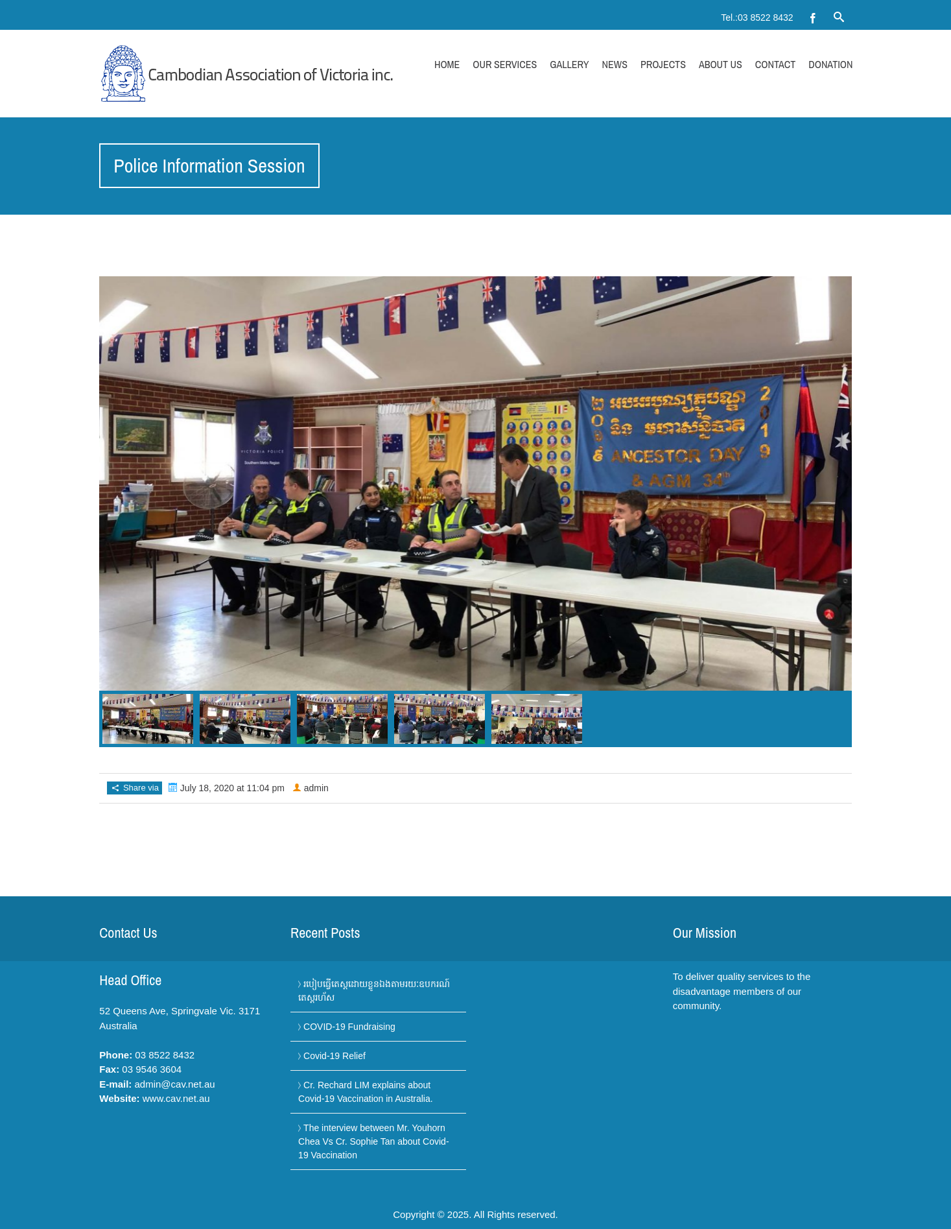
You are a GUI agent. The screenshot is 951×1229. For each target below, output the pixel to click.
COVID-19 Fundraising (349, 1026)
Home (447, 64)
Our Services (505, 64)
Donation (830, 64)
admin (316, 788)
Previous (115, 487)
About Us (720, 64)
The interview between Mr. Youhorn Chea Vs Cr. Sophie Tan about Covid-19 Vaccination (373, 1141)
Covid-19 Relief (334, 1056)
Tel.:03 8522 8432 (757, 17)
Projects (663, 64)
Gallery (569, 64)
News (615, 64)
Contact (775, 64)
